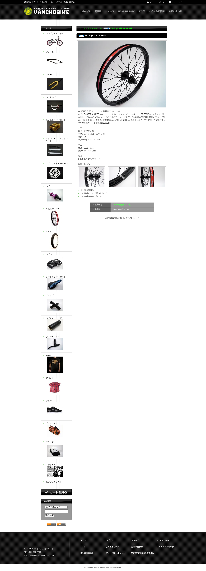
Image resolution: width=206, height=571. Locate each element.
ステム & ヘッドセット (57, 126)
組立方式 (86, 14)
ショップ (109, 14)
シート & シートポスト (57, 283)
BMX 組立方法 (86, 553)
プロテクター (57, 430)
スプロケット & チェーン (57, 172)
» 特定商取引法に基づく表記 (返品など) (122, 218)
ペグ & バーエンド (57, 324)
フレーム (57, 60)
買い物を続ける (87, 190)
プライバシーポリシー (158, 2)
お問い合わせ (175, 14)
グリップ (57, 304)
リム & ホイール (57, 217)
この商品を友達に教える (91, 196)
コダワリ (110, 540)
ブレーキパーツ (57, 343)
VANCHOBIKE (47, 11)
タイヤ (57, 240)
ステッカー (57, 471)
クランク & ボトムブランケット (57, 148)
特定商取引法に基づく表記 (142, 553)
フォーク (57, 83)
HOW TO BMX (126, 14)
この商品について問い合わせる (94, 193)
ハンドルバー (57, 106)
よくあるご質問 (156, 14)
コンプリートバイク (57, 40)
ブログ (142, 14)
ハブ (57, 194)
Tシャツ (57, 364)
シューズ (57, 409)
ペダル (57, 262)
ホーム (82, 28)
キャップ (57, 450)
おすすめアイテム (53, 482)
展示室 (98, 14)
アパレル (57, 386)
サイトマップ (177, 2)
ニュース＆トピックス (166, 547)
